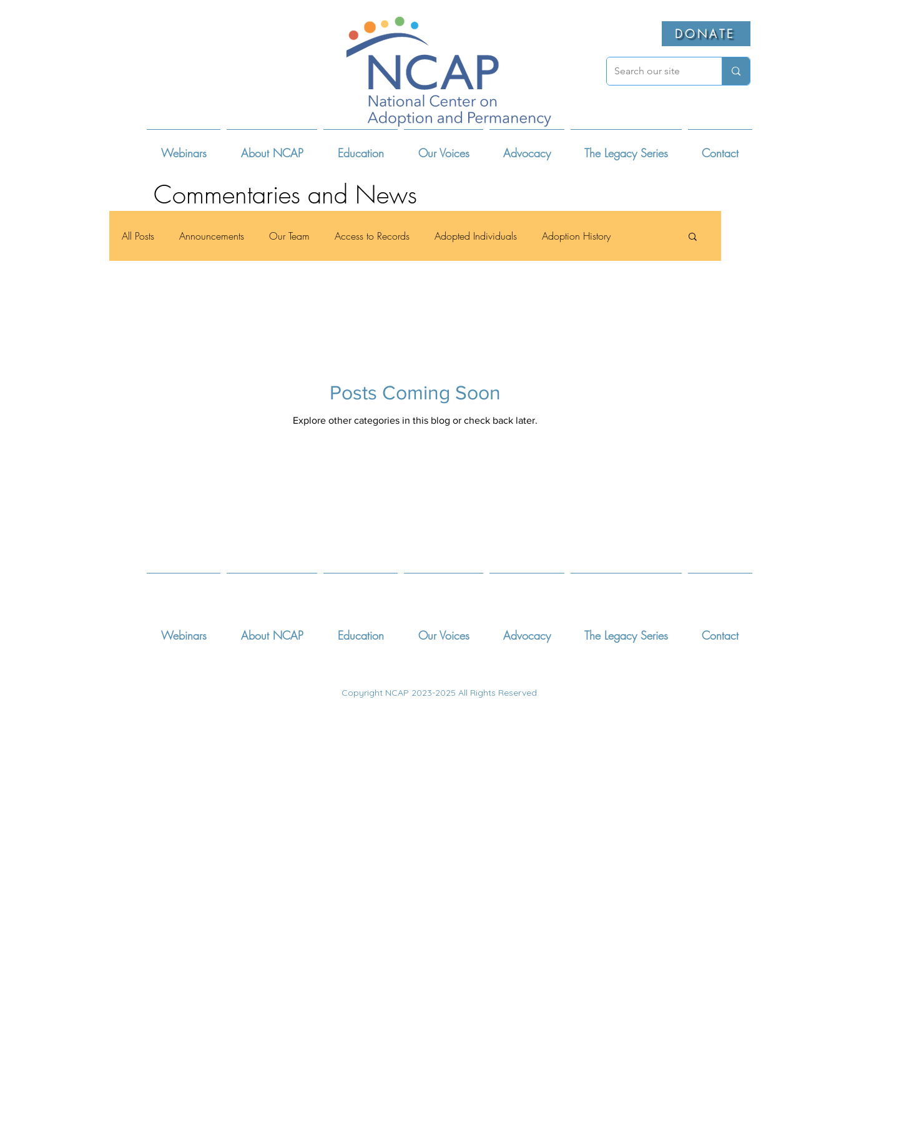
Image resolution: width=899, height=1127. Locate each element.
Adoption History (576, 236)
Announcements (211, 236)
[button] (272, 147)
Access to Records (372, 236)
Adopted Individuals (476, 236)
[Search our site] (654, 71)
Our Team (289, 236)
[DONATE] (706, 33)
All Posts (138, 236)
